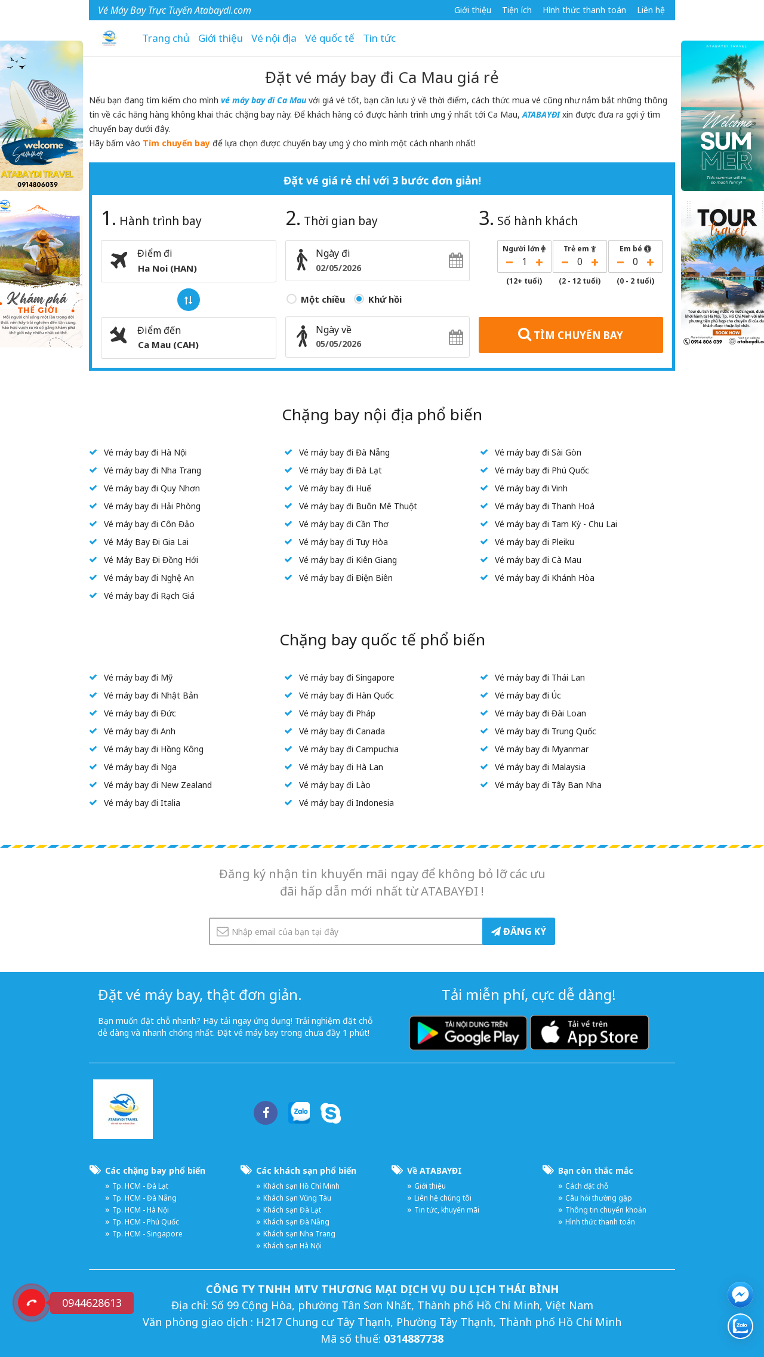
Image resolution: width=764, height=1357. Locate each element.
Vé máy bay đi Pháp (337, 713)
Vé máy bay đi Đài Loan (540, 713)
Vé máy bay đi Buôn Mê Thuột (358, 506)
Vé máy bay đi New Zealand (158, 784)
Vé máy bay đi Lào (335, 784)
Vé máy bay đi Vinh (531, 488)
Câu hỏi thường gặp (598, 1198)
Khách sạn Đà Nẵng (296, 1222)
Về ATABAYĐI (434, 1170)
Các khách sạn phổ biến (306, 1170)
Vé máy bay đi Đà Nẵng (344, 452)
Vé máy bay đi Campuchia (349, 749)
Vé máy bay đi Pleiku (534, 541)
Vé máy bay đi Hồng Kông (154, 749)
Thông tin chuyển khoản (605, 1210)
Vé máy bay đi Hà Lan (341, 767)
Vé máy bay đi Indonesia (346, 802)
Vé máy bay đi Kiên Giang (348, 559)
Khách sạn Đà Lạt (292, 1210)
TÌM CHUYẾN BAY (570, 334)
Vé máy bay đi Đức (140, 713)
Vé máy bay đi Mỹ (138, 677)
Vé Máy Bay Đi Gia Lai (146, 541)
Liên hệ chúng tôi (443, 1198)
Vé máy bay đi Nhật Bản (151, 695)
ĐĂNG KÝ (518, 931)
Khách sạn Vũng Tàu (297, 1198)
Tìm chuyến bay (176, 143)
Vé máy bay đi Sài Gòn (538, 452)
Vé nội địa (274, 38)
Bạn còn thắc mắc (595, 1170)
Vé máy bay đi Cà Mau (538, 559)
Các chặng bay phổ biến (155, 1170)
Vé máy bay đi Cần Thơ (344, 524)
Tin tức (379, 38)
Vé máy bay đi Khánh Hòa (544, 577)
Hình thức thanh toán (584, 10)
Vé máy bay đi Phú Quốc (542, 470)
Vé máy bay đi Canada (342, 731)
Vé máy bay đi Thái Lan (540, 677)
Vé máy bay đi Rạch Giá (149, 595)
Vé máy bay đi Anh (139, 731)
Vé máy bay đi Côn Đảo (149, 524)
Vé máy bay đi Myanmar (542, 749)
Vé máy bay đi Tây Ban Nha (548, 784)
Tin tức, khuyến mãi (446, 1210)
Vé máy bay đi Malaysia (540, 767)
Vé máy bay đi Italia (142, 802)
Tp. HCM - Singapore (147, 1234)
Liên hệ (651, 10)
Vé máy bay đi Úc (528, 695)
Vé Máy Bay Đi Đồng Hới (151, 559)
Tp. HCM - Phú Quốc (145, 1222)
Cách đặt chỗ (586, 1186)
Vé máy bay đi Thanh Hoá (544, 506)
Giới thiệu (472, 10)
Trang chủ (166, 38)
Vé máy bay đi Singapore (347, 677)
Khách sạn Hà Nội (292, 1246)
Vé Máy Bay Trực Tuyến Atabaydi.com (174, 10)
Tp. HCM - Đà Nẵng (144, 1198)
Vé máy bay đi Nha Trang (152, 470)
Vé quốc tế (330, 38)
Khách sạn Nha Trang (299, 1234)
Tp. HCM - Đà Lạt (140, 1186)
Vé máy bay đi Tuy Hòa (343, 541)
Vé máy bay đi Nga (140, 767)
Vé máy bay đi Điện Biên (346, 577)
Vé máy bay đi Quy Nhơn (152, 488)
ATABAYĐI (542, 114)
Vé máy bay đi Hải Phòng (152, 506)
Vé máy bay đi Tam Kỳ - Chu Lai (556, 524)
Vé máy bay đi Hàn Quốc (346, 695)
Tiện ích (517, 10)
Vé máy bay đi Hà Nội (145, 452)
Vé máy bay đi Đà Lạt (340, 470)
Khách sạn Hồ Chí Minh (301, 1186)
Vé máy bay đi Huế (335, 488)
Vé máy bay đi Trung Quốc (545, 731)
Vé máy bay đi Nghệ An (149, 577)
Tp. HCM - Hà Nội (140, 1210)
